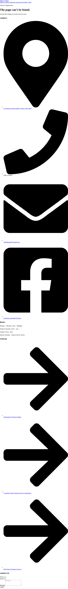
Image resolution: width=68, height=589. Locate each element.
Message (2, 586)
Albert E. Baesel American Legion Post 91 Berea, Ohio (15, 2)
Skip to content (4, 1)
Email (2, 579)
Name (2, 577)
